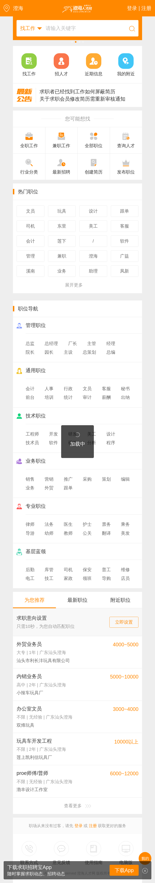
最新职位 (77, 600)
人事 (49, 388)
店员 (125, 578)
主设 (68, 352)
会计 (30, 388)
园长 (49, 352)
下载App (124, 870)
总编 (110, 352)
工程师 (32, 434)
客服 (106, 388)
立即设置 (124, 622)
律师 (30, 524)
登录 (78, 825)
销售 (30, 479)
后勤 (30, 569)
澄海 (13, 8)
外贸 (49, 487)
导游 (30, 533)
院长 (30, 352)
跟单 (68, 487)
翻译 (106, 533)
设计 (110, 434)
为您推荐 (34, 600)
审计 (87, 397)
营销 (49, 479)
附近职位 (120, 600)
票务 (106, 524)
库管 (49, 569)
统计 (68, 397)
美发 (125, 533)
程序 (110, 442)
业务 (30, 487)
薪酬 (106, 397)
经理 (110, 343)
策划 (106, 479)
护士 (87, 524)
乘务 (125, 524)
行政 (68, 388)
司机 (68, 569)
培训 (49, 397)
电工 (30, 578)
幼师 (49, 533)
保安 (87, 569)
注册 (93, 825)
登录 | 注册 (139, 8)
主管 (91, 343)
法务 (49, 524)
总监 (30, 343)
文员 (87, 388)
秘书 (125, 388)
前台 (30, 397)
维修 (125, 569)
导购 (106, 578)
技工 (49, 578)
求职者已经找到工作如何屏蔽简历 (77, 91)
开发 (53, 434)
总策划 (89, 352)
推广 (68, 479)
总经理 (51, 343)
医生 (68, 524)
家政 (68, 578)
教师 (68, 533)
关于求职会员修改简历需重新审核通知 (82, 99)
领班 (87, 578)
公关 (87, 533)
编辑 (125, 479)
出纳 (125, 397)
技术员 (32, 442)
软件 (53, 442)
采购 (87, 479)
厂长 (72, 343)
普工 (106, 569)
